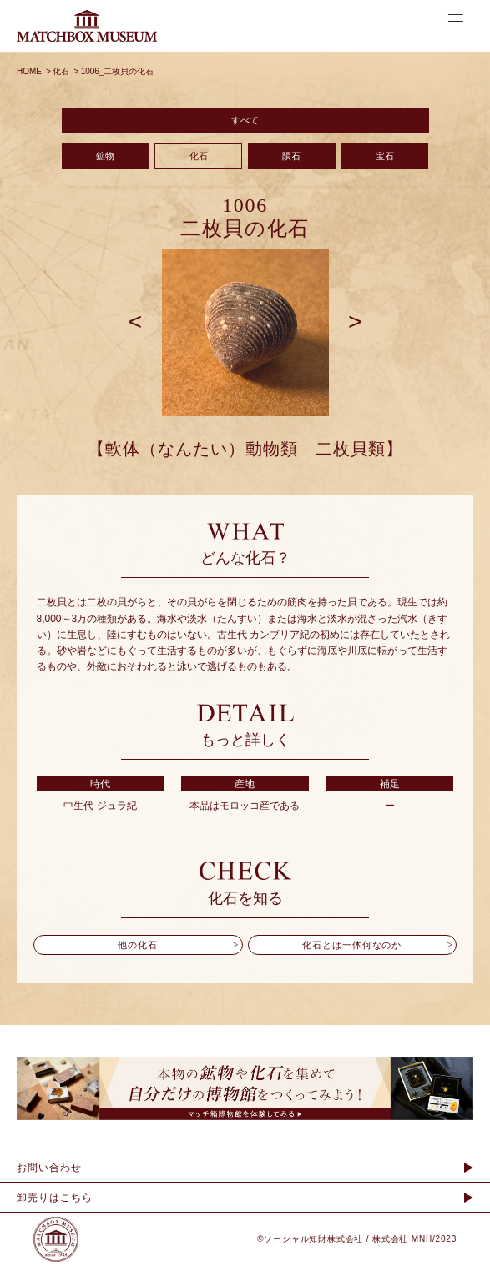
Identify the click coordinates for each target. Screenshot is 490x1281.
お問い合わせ (49, 1182)
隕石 (292, 166)
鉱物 (105, 166)
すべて (245, 124)
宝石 (385, 166)
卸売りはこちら (55, 1212)
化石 (198, 166)
